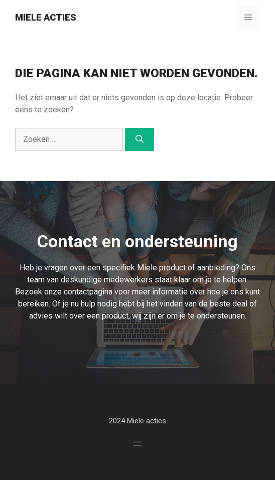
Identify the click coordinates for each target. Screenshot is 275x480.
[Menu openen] (137, 444)
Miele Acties (45, 17)
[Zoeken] (139, 139)
